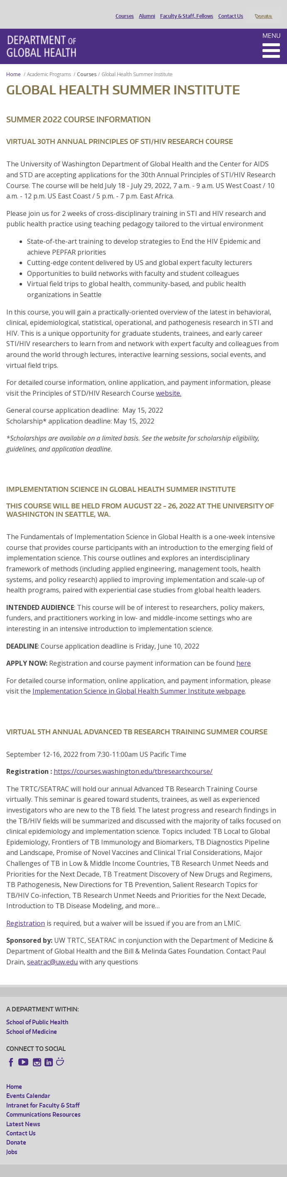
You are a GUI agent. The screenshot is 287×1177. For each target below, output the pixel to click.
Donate (263, 9)
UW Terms (150, 1169)
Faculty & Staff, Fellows (184, 9)
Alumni (145, 9)
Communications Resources (43, 1103)
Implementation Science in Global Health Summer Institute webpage (138, 680)
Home (13, 63)
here (243, 652)
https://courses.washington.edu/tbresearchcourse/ (133, 760)
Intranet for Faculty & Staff (42, 1094)
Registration (25, 912)
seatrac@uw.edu (52, 950)
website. (168, 382)
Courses (123, 9)
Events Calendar (28, 1084)
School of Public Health (37, 1011)
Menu (271, 24)
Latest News (23, 1112)
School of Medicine (31, 1020)
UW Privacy (116, 1169)
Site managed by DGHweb (200, 1169)
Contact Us (228, 9)
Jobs (11, 1140)
